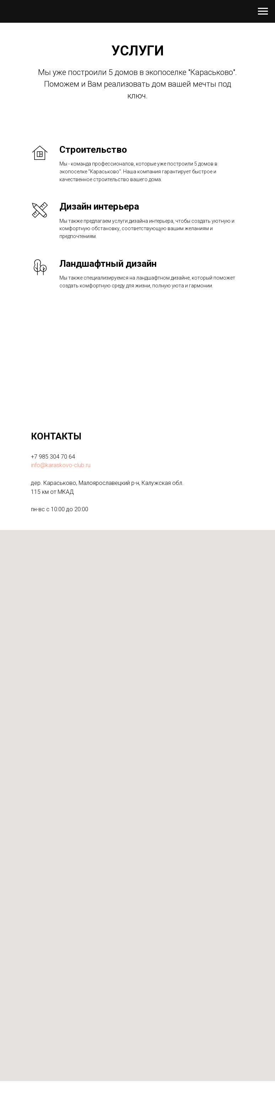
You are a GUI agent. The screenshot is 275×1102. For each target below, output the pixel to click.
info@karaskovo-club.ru (60, 465)
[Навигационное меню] (263, 11)
